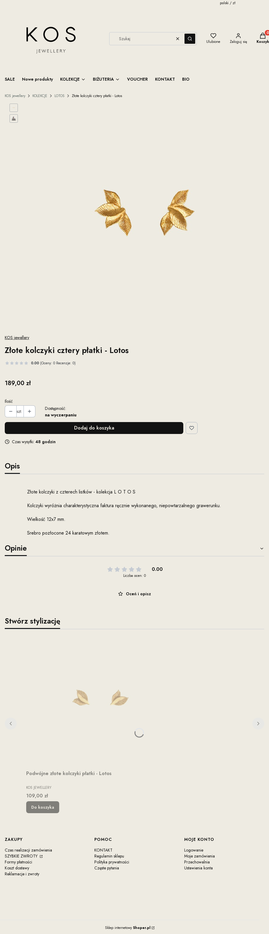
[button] (189, 39)
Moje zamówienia (199, 856)
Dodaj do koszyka (94, 427)
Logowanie (193, 850)
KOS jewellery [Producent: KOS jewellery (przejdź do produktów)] (17, 338)
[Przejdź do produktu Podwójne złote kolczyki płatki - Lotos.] (100, 701)
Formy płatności (18, 862)
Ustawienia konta (198, 868)
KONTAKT (103, 850)
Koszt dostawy (17, 868)
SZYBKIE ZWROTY (22, 856)
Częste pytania (106, 868)
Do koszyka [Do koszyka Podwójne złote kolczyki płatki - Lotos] (42, 807)
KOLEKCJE (39, 96)
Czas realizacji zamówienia (28, 850)
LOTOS (59, 96)
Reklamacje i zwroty (22, 874)
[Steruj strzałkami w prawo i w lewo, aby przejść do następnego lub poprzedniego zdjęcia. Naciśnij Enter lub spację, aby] (145, 216)
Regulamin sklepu (109, 856)
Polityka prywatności (111, 862)
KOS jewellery (15, 96)
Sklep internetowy (128, 927)
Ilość (9, 401)
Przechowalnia (197, 862)
